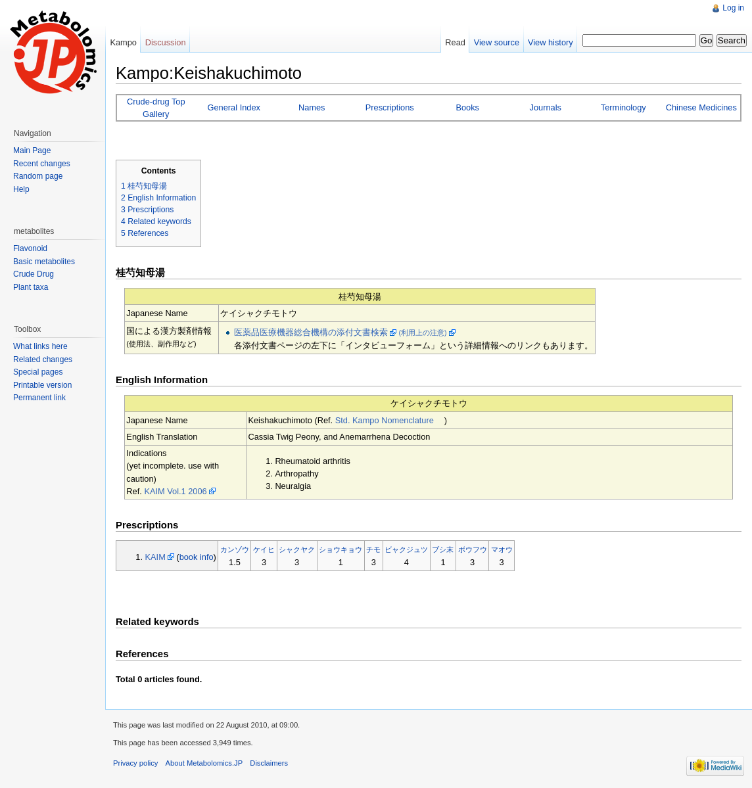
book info (196, 557)
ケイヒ (264, 549)
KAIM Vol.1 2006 (175, 491)
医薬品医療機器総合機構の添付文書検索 (311, 332)
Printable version (42, 385)
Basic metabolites (44, 261)
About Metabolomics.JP (204, 763)
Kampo (123, 42)
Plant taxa (30, 287)
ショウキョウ (340, 549)
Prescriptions (389, 107)
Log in (733, 7)
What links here (40, 346)
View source (496, 42)
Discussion (165, 42)
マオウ (502, 549)
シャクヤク (297, 549)
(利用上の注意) (423, 332)
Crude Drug (33, 274)
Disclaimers (269, 763)
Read (455, 42)
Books (467, 107)
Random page (37, 176)
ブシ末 (443, 549)
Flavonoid (30, 248)
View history (550, 42)
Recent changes (41, 163)
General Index (234, 107)
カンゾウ (234, 549)
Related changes (42, 359)
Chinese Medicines (701, 107)
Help (21, 189)
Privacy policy (135, 763)
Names (311, 107)
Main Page (32, 150)
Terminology (623, 107)
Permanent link (39, 397)
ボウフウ (472, 549)
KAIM (155, 557)
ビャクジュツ (406, 549)
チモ (373, 549)
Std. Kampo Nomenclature (384, 420)
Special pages (37, 372)
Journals (545, 107)
